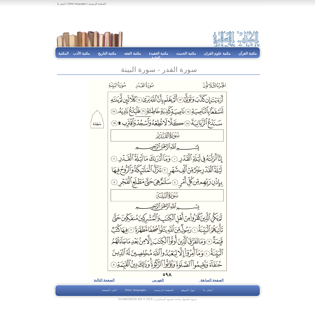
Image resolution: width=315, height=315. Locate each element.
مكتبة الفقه (132, 53)
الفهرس (158, 280)
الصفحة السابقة (211, 280)
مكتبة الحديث (186, 53)
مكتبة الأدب (81, 53)
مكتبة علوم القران (217, 53)
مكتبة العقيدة (158, 53)
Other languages (77, 3)
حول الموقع (188, 290)
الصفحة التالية (104, 280)
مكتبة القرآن (247, 53)
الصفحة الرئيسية (97, 3)
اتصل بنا (61, 3)
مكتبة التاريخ (107, 53)
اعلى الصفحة (109, 290)
